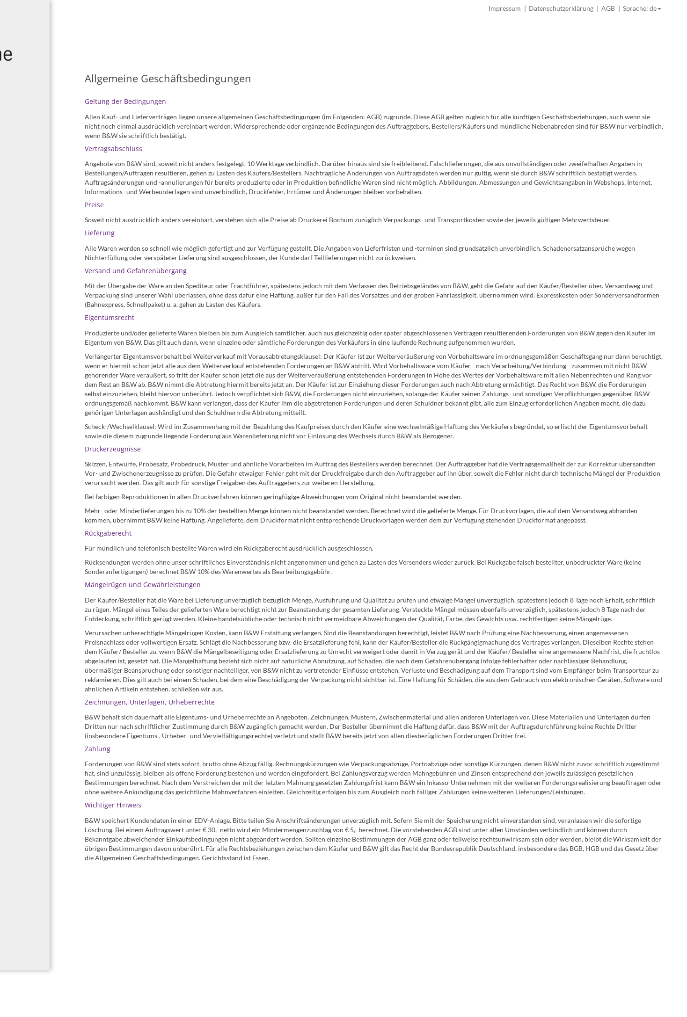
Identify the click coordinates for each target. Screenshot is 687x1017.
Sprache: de (642, 8)
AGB (608, 8)
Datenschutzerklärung (561, 8)
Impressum (505, 8)
